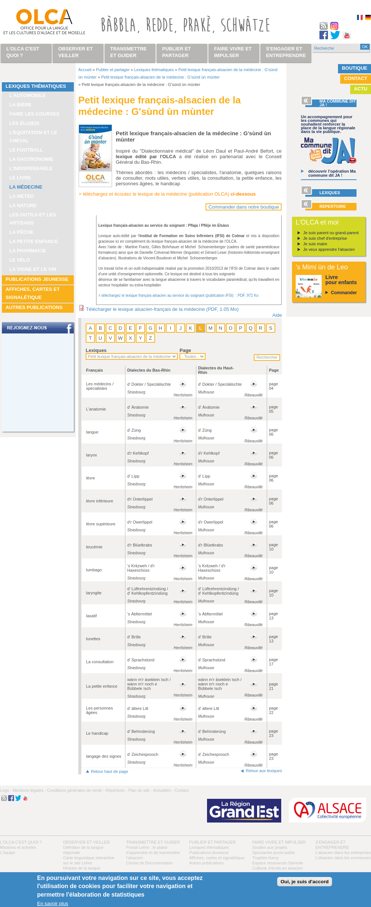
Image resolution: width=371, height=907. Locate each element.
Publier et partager (113, 69)
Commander (344, 292)
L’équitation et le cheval (33, 136)
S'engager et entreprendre (286, 52)
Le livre (20, 177)
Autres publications (34, 307)
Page (185, 350)
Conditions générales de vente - (75, 790)
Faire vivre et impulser (279, 842)
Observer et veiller (86, 842)
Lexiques (96, 350)
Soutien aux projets (269, 847)
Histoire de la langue (81, 868)
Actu (360, 89)
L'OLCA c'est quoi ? (21, 842)
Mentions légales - (29, 790)
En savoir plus (52, 903)
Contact (355, 78)
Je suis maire (315, 244)
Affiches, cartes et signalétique (33, 293)
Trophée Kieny (265, 857)
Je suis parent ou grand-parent (331, 232)
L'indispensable (31, 168)
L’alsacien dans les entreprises (343, 852)
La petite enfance (33, 241)
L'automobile (27, 95)
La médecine (25, 187)
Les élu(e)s (24, 123)
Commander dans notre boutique (244, 207)
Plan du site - (140, 790)
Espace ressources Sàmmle (277, 863)
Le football (26, 150)
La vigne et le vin (32, 269)
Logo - (6, 790)
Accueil (84, 69)
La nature (23, 205)
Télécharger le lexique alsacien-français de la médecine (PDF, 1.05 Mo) (162, 309)
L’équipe (7, 852)
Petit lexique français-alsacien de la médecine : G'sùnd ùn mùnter (160, 77)
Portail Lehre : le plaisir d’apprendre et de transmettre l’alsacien (153, 852)
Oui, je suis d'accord (304, 881)
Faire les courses (34, 114)
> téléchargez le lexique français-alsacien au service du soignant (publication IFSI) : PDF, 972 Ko (178, 295)
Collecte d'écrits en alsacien (277, 868)
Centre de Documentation (149, 863)
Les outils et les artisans (32, 219)
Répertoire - (116, 790)
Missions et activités (18, 847)
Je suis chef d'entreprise (325, 238)
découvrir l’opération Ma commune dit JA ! (332, 173)
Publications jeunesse (37, 279)
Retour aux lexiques (264, 770)
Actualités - (163, 790)
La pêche (21, 232)
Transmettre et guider (153, 842)
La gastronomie (31, 159)
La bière (20, 104)
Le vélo (19, 260)
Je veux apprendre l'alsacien (329, 249)
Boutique (354, 68)
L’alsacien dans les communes (343, 857)
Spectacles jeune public (273, 852)
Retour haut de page (109, 771)
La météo (21, 196)
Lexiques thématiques (36, 86)
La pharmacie (27, 250)
